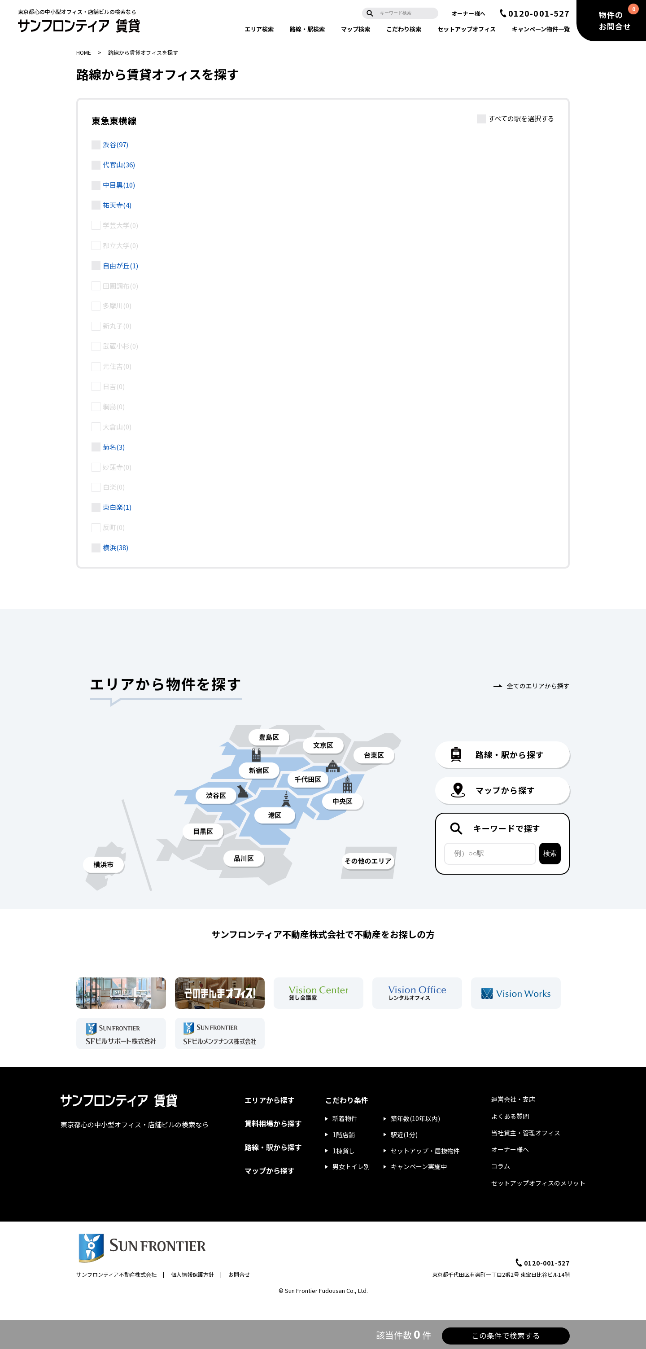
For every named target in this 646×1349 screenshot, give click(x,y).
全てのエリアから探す (538, 685)
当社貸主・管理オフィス (525, 1132)
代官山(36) (119, 164)
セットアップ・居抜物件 (425, 1150)
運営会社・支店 (513, 1099)
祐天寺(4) (117, 205)
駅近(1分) (404, 1134)
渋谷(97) (115, 144)
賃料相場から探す (273, 1123)
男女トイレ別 (351, 1166)
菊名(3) (114, 446)
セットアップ (466, 29)
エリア (259, 29)
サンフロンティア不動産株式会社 (116, 1274)
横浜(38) (115, 547)
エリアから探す (269, 1100)
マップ (355, 29)
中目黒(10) (119, 184)
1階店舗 (343, 1134)
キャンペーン (541, 29)
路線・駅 (307, 29)
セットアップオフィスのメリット (538, 1182)
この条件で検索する (484, 1334)
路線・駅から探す (273, 1147)
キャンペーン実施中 (419, 1166)
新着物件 (345, 1118)
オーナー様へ (469, 13)
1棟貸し (343, 1150)
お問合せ (239, 1274)
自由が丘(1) (120, 265)
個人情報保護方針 (192, 1274)
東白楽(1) (117, 507)
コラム (500, 1165)
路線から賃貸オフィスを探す (143, 52)
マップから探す (269, 1170)
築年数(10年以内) (415, 1118)
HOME (83, 52)
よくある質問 (510, 1116)
